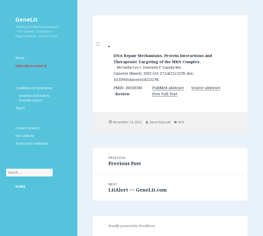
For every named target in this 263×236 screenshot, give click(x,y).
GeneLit (26, 19)
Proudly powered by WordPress (131, 226)
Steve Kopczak (160, 122)
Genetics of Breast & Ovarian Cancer (33, 97)
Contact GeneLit (27, 128)
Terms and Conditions (32, 143)
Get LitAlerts (24, 136)
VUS (181, 122)
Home (20, 58)
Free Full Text (164, 93)
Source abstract (205, 87)
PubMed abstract (168, 87)
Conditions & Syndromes (34, 88)
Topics (20, 108)
